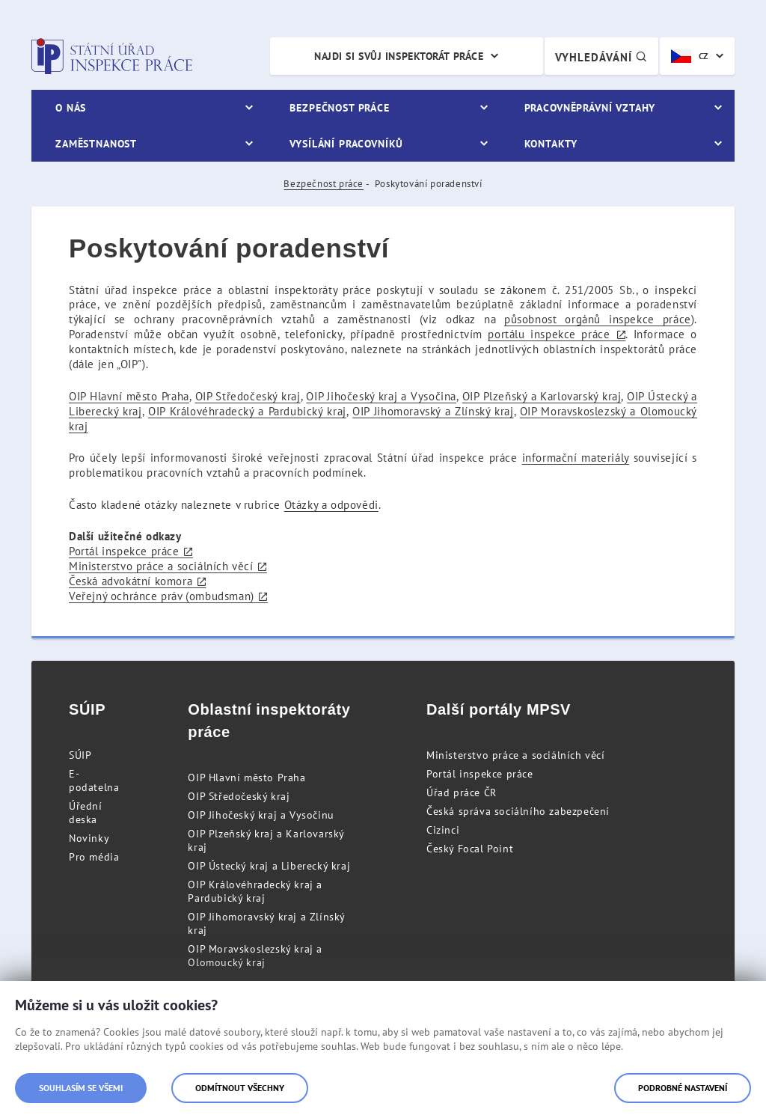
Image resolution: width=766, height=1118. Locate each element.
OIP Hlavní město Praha (129, 396)
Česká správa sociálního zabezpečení (518, 811)
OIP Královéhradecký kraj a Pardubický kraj (255, 891)
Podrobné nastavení (682, 1087)
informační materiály (575, 457)
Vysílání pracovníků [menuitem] (346, 143)
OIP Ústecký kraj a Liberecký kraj (269, 866)
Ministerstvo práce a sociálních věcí (161, 566)
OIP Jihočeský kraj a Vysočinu (261, 815)
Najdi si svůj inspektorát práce (398, 56)
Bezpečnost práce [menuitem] (339, 107)
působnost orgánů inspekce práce (597, 319)
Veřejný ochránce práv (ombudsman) (161, 596)
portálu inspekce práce (549, 334)
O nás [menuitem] (70, 107)
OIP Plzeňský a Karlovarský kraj (542, 396)
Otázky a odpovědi (331, 505)
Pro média (94, 857)
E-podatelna (94, 780)
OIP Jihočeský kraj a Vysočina (381, 396)
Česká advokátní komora (130, 581)
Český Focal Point (469, 848)
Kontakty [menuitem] (550, 143)
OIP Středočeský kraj (248, 396)
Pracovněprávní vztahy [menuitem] (590, 107)
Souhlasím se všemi (81, 1087)
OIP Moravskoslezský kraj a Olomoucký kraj (255, 955)
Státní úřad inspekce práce (111, 56)
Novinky (89, 838)
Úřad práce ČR (461, 792)
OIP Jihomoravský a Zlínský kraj (432, 411)
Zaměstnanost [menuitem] (96, 143)
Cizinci (442, 830)
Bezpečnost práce (324, 183)
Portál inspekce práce (124, 551)
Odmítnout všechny (239, 1087)
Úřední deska (85, 812)
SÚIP (80, 755)
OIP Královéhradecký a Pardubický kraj (247, 411)
